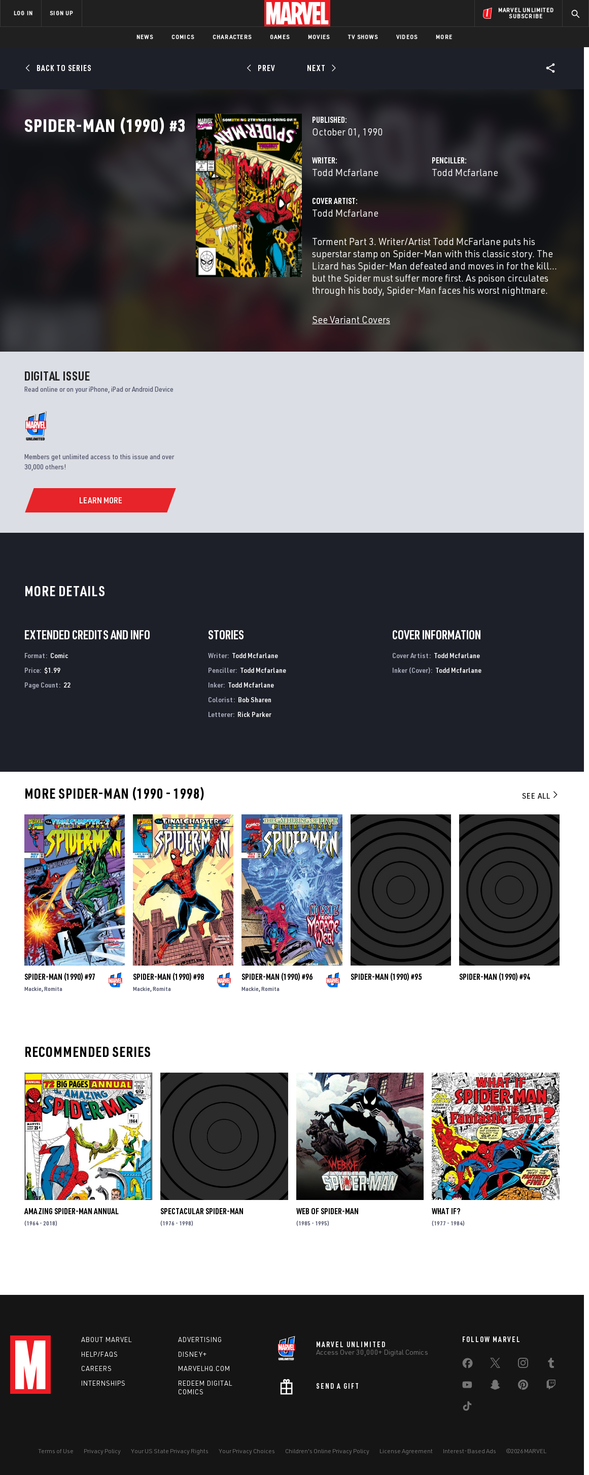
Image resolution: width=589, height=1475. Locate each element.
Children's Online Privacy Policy (327, 1451)
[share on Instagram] (523, 1365)
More (444, 37)
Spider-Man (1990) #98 (168, 1009)
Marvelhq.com (204, 1368)
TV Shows (363, 37)
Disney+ (192, 1354)
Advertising (200, 1339)
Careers (96, 1368)
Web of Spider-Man (327, 1244)
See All (541, 828)
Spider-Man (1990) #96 (277, 1009)
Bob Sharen (254, 732)
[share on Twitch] (551, 1387)
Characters (232, 37)
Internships (103, 1383)
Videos (407, 37)
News (144, 37)
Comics (182, 37)
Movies (319, 37)
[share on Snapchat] (495, 1387)
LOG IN (23, 13)
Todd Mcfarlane (225, 217)
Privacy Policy (102, 1451)
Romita (53, 1021)
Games (280, 37)
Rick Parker (254, 746)
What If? (446, 1244)
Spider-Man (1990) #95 (386, 1009)
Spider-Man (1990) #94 (494, 1009)
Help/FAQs (99, 1354)
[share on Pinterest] (523, 1387)
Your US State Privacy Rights (170, 1451)
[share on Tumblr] (551, 1365)
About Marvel (106, 1339)
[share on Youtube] (467, 1387)
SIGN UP (61, 13)
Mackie (33, 1021)
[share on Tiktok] (467, 1408)
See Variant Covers (231, 352)
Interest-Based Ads (469, 1451)
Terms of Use (56, 1451)
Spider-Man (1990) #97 (59, 1009)
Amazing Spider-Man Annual (71, 1244)
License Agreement (406, 1451)
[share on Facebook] (467, 1365)
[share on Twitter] (495, 1365)
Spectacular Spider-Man (202, 1244)
